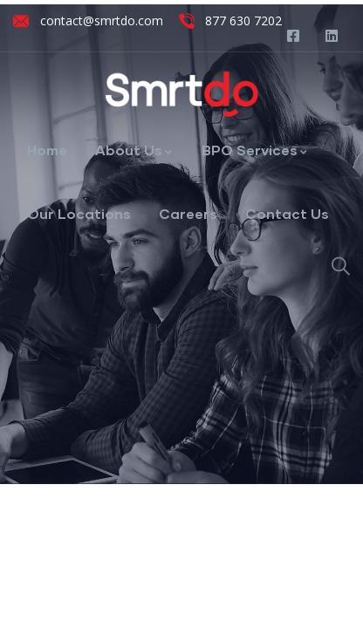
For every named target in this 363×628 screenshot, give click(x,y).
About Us (134, 149)
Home (47, 149)
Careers (188, 213)
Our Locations (79, 213)
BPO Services (255, 149)
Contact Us (287, 213)
